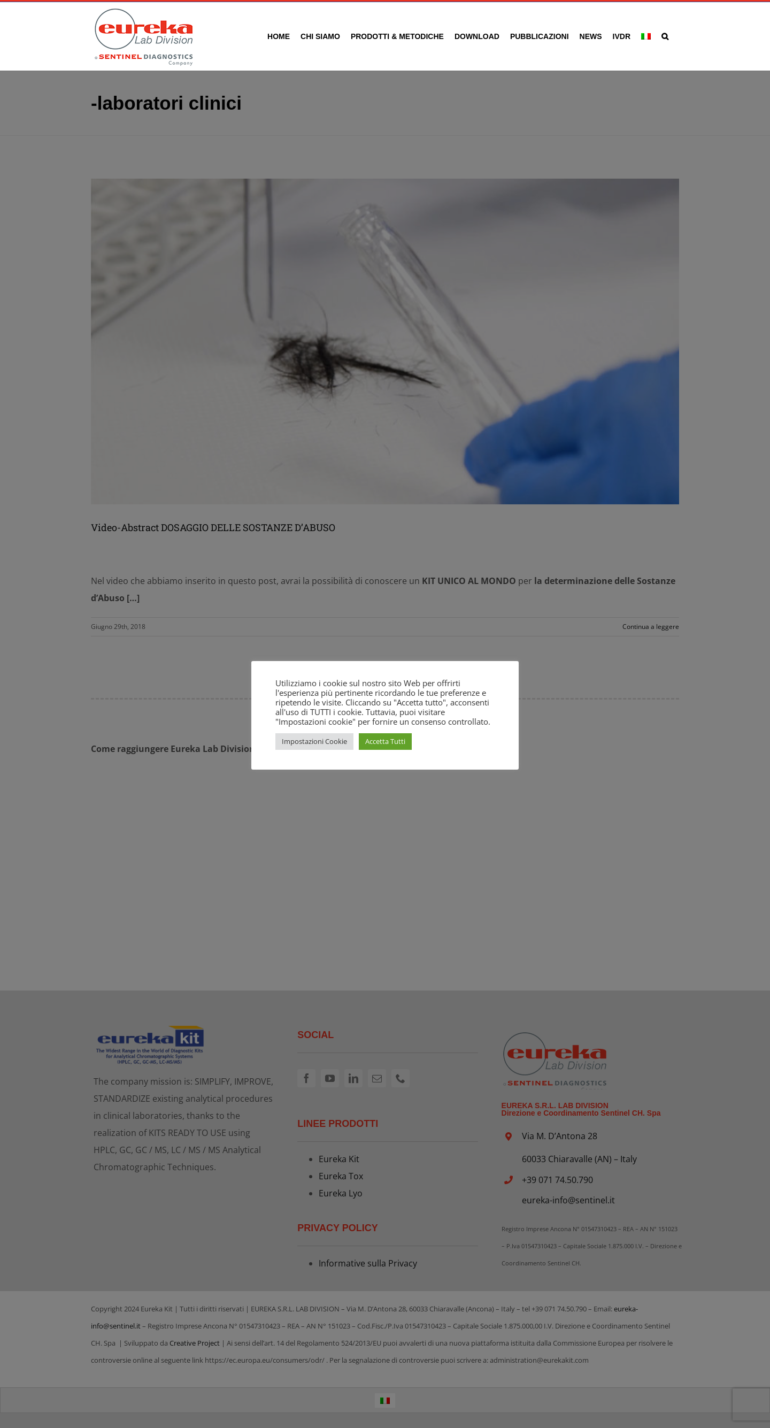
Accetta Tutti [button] (385, 741)
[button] (664, 36)
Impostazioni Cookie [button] (314, 741)
